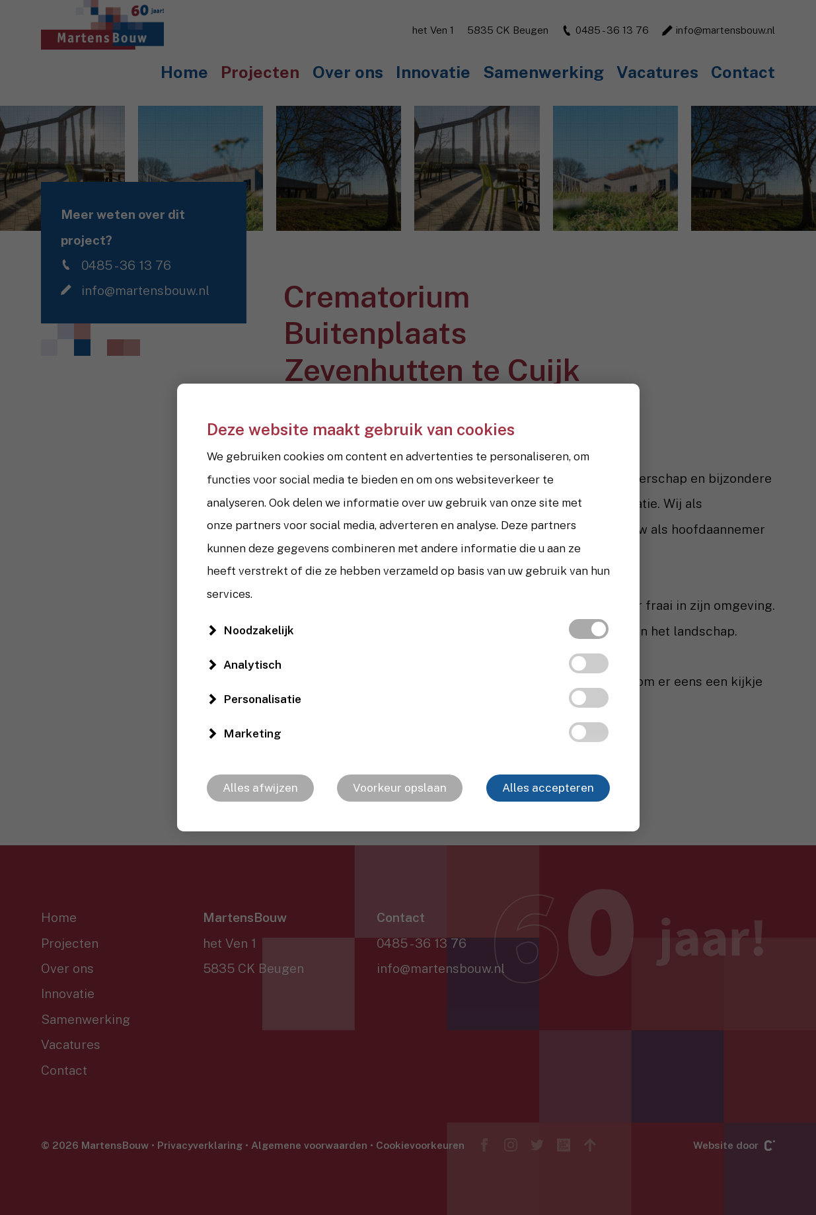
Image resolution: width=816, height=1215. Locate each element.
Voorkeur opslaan (400, 787)
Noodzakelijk (258, 630)
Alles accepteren (548, 787)
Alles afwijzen (260, 787)
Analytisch (252, 664)
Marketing (252, 733)
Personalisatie (262, 699)
